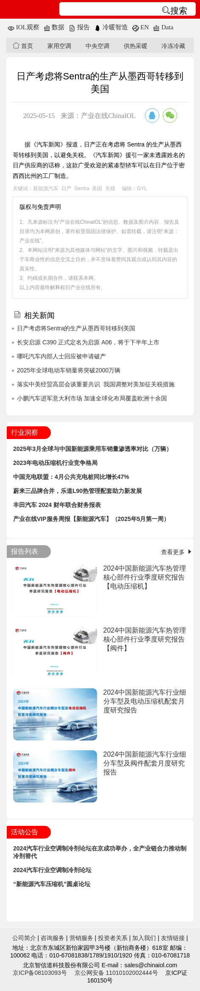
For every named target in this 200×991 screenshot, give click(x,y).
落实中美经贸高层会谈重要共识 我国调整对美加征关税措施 (96, 384)
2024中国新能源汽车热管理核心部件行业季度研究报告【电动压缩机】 (144, 577)
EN (140, 27)
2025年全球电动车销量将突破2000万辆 (68, 370)
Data (163, 27)
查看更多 (177, 552)
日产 (66, 188)
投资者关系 (113, 938)
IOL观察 (23, 27)
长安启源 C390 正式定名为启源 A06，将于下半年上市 (88, 342)
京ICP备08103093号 (40, 972)
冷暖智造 (111, 27)
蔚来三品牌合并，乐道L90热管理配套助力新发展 (77, 490)
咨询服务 (52, 938)
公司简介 (24, 938)
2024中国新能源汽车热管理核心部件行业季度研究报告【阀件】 (144, 639)
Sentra (81, 188)
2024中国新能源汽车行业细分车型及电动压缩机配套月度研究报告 (144, 701)
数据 (54, 27)
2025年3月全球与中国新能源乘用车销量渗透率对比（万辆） (92, 448)
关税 (110, 188)
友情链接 (173, 938)
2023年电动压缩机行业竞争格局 (55, 462)
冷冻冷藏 (173, 45)
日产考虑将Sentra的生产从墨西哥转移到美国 (76, 328)
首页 (23, 45)
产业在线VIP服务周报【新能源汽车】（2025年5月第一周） (91, 518)
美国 (97, 188)
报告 (79, 27)
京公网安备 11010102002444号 (116, 972)
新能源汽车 (45, 188)
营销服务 (81, 938)
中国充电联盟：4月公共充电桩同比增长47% (71, 476)
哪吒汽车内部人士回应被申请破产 (61, 356)
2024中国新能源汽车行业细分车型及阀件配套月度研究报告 (144, 763)
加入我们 (144, 938)
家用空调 (59, 45)
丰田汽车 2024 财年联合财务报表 (57, 504)
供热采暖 (135, 45)
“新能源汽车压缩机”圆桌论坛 (51, 884)
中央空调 (97, 45)
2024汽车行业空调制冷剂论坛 (52, 870)
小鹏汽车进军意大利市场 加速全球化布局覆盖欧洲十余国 (92, 398)
